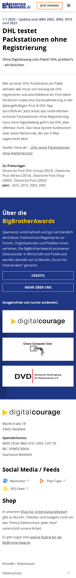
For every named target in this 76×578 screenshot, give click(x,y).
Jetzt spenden (49, 5)
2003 (33, 185)
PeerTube (54, 481)
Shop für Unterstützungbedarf (44, 511)
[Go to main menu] (69, 6)
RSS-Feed (18, 488)
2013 (24, 185)
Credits (38, 275)
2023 (15, 185)
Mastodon (18, 481)
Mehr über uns (38, 287)
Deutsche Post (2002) (30, 180)
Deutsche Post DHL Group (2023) (27, 170)
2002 (42, 185)
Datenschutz (12, 573)
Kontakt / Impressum (18, 563)
